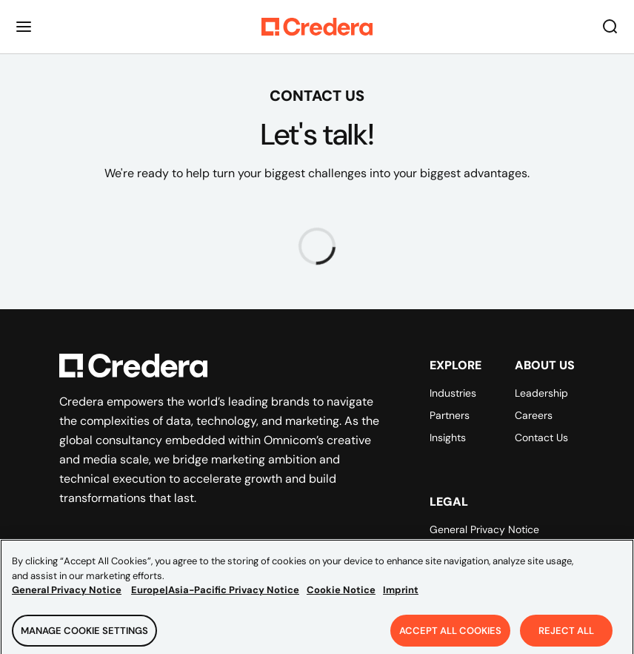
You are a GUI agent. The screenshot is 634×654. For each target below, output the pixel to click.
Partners (450, 415)
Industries (453, 393)
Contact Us (541, 437)
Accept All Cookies (450, 635)
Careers (534, 415)
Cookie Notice (341, 595)
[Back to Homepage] (317, 27)
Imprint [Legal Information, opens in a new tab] (400, 595)
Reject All (566, 635)
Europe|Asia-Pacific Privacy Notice (215, 595)
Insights (448, 437)
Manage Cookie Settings (84, 635)
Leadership (541, 393)
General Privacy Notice (484, 529)
